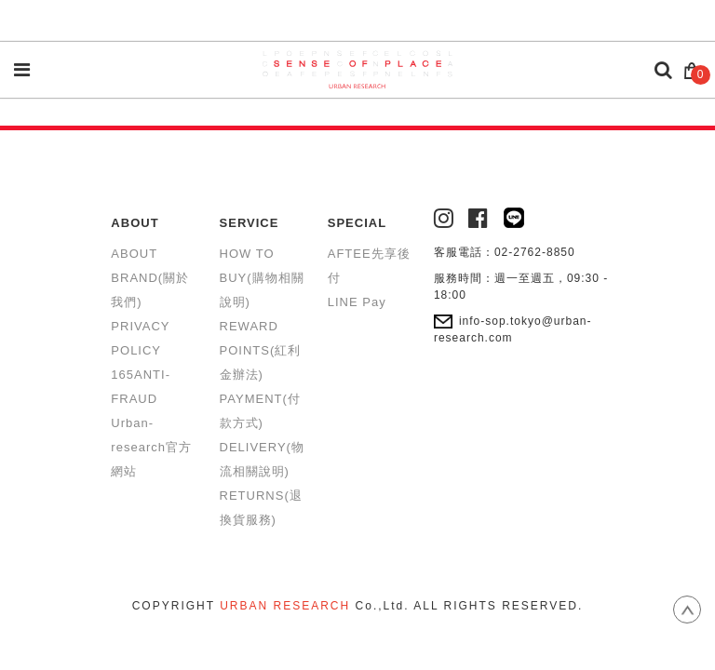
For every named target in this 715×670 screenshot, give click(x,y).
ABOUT (134, 223)
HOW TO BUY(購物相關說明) (262, 278)
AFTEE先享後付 (369, 266)
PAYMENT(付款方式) (260, 411)
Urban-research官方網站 (151, 447)
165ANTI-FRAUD (140, 387)
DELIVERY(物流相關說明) (262, 459)
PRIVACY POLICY (140, 338)
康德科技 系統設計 (357, 628)
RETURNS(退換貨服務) (261, 508)
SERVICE (249, 223)
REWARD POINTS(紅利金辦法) (261, 350)
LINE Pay (357, 302)
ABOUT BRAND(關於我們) (150, 278)
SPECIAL (357, 223)
